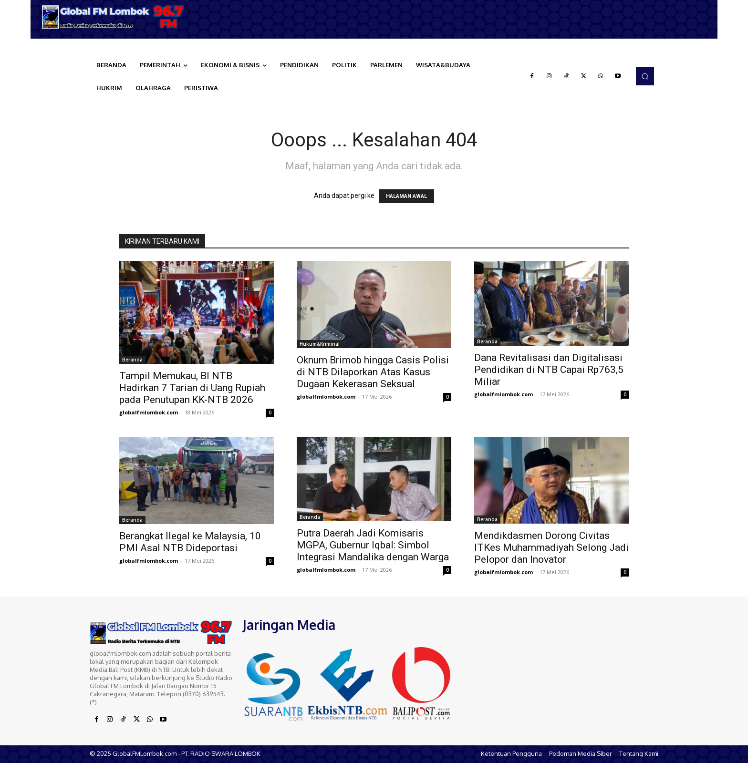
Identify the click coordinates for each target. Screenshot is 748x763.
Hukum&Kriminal (320, 343)
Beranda (132, 359)
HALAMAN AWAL (406, 196)
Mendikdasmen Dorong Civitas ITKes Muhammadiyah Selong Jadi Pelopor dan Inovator (551, 547)
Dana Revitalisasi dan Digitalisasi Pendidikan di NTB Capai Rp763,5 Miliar (548, 369)
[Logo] (116, 17)
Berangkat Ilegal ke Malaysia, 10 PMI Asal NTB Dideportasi (190, 542)
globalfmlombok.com (148, 412)
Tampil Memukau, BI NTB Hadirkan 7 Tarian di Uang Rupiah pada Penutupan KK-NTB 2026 (192, 387)
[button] (645, 76)
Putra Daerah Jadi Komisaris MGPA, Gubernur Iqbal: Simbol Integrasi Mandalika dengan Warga (373, 545)
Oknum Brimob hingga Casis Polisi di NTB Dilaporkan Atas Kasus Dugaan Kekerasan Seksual (373, 372)
